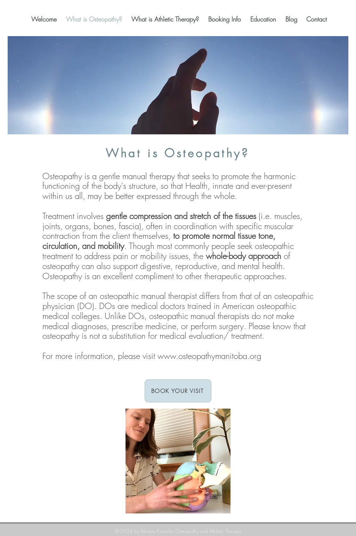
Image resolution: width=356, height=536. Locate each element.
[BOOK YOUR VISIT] (178, 390)
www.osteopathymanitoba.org (209, 355)
